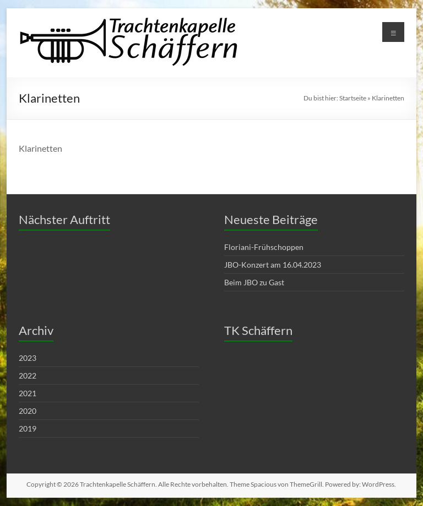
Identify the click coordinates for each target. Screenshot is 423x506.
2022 (27, 375)
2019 (27, 428)
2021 (27, 393)
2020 (27, 411)
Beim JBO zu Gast (254, 282)
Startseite (352, 98)
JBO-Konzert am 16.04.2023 (272, 264)
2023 (27, 358)
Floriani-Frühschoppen (263, 247)
